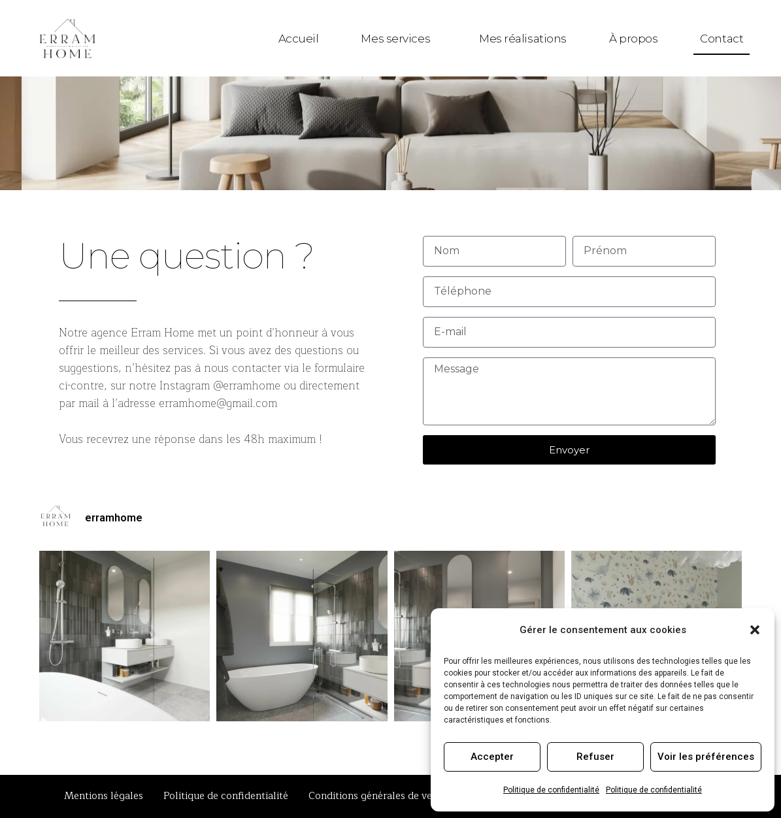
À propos (633, 38)
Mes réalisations (523, 38)
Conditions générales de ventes (380, 796)
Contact (721, 38)
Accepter (492, 756)
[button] (754, 629)
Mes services (399, 38)
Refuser (595, 756)
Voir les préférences (705, 756)
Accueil (298, 38)
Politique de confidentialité (551, 789)
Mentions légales (103, 796)
